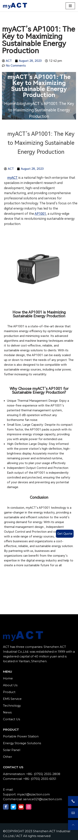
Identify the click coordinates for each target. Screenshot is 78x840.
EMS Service (12, 699)
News (7, 712)
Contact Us (11, 719)
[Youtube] (21, 807)
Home (9, 103)
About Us (10, 685)
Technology (12, 705)
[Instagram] (28, 807)
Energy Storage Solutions (22, 743)
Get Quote (64, 533)
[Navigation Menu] (70, 5)
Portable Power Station (21, 736)
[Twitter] (13, 807)
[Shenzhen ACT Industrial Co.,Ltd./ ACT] (15, 6)
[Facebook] (6, 807)
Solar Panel (11, 750)
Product (9, 692)
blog (21, 103)
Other (7, 757)
